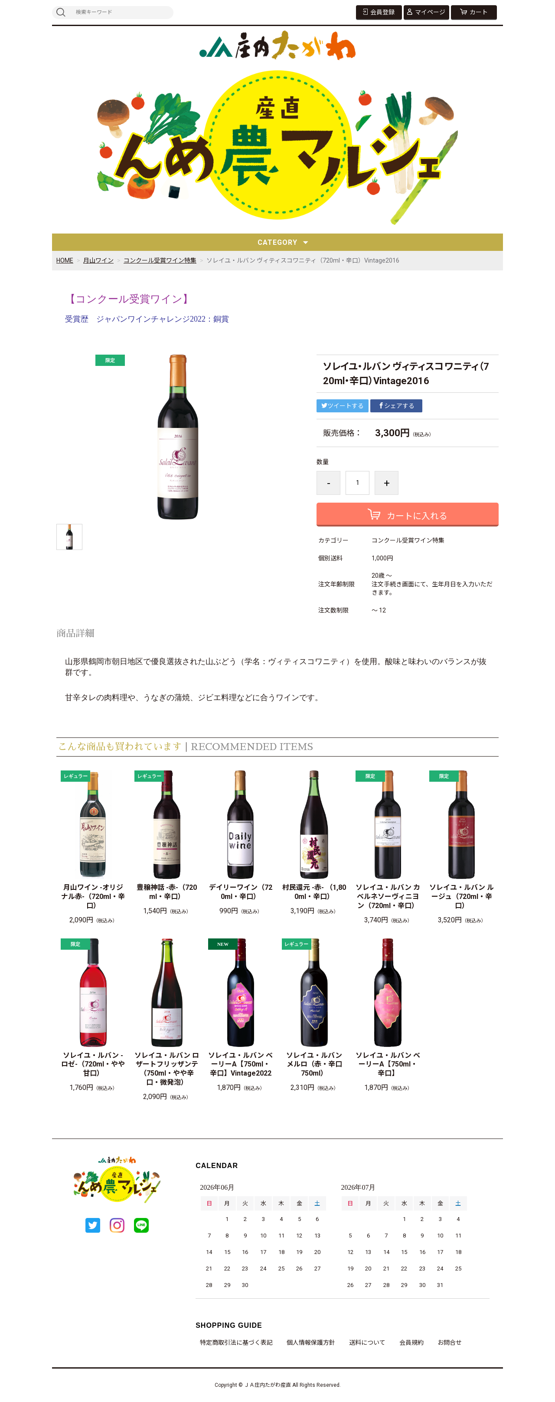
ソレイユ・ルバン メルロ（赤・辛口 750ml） (316, 1064)
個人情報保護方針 (311, 1342)
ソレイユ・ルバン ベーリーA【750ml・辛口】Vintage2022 (240, 1064)
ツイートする (342, 405)
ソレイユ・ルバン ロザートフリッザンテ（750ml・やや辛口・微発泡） (166, 1068)
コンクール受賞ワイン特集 (160, 260)
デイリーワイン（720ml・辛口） (240, 892)
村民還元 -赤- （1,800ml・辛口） (314, 892)
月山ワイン (98, 260)
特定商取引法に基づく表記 (236, 1342)
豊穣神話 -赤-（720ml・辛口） (167, 892)
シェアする (396, 405)
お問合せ (449, 1342)
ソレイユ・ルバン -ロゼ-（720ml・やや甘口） (93, 1064)
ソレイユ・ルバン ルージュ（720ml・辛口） (461, 896)
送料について (367, 1342)
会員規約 (411, 1342)
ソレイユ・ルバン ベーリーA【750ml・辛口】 (388, 1064)
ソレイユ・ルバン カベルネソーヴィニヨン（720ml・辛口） (388, 896)
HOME (64, 260)
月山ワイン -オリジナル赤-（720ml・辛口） (93, 896)
